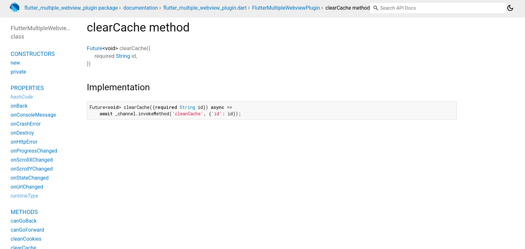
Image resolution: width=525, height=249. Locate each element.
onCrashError (26, 124)
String (123, 56)
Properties (27, 87)
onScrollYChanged (32, 169)
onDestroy (22, 133)
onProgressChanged (34, 151)
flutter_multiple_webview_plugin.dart (205, 8)
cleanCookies (26, 239)
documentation (140, 8)
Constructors (33, 53)
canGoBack (24, 221)
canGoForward (27, 230)
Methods (24, 212)
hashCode (22, 97)
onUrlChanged (27, 187)
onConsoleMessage (33, 115)
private (18, 72)
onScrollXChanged (32, 160)
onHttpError (24, 142)
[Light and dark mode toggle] (510, 8)
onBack (19, 106)
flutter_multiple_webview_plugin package (71, 8)
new (15, 63)
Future (94, 48)
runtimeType (24, 196)
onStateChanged (30, 178)
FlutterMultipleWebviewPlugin (286, 8)
